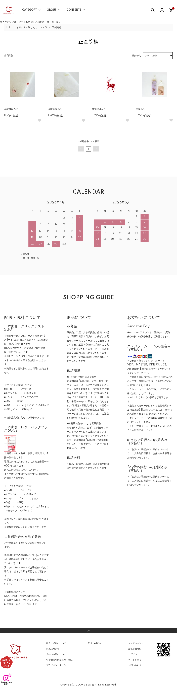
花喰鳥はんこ (55, 109)
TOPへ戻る (88, 630)
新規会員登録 (134, 649)
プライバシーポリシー (57, 665)
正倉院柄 (56, 27)
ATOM (98, 643)
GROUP (52, 10)
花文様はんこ (11, 109)
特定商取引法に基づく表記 (59, 660)
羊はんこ (140, 109)
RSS (89, 643)
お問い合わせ (134, 665)
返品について (52, 649)
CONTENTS (74, 10)
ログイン (132, 654)
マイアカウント (136, 643)
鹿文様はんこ (99, 109)
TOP (9, 27)
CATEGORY (29, 10)
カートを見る (134, 660)
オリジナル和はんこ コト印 (31, 27)
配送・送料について (56, 643)
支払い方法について (56, 654)
